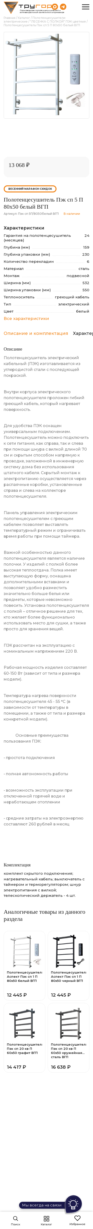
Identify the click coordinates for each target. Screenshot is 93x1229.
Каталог (24, 18)
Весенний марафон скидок (30, 188)
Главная (9, 18)
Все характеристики (26, 318)
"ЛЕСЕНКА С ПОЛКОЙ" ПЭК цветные (58, 21)
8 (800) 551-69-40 (74, 7)
